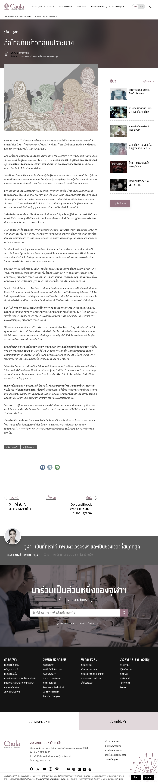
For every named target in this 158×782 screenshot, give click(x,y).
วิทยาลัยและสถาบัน (12, 691)
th (135, 7)
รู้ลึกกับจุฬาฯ (125, 682)
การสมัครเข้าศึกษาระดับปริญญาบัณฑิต (20, 678)
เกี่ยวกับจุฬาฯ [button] (37, 6)
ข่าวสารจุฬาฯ (125, 665)
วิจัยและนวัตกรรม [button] (65, 6)
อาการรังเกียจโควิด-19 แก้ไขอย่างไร (139, 128)
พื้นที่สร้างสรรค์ (87, 682)
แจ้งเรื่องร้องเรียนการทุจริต (115, 755)
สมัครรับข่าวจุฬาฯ (39, 721)
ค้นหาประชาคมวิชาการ (52, 678)
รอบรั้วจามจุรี (125, 678)
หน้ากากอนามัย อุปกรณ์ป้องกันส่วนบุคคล (139, 91)
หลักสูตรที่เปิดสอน (11, 665)
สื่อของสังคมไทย (13, 447)
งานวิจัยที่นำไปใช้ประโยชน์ (53, 669)
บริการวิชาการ (86, 665)
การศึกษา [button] (50, 6)
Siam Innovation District (53, 687)
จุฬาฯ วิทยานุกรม (49, 682)
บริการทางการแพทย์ (89, 669)
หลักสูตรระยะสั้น (10, 674)
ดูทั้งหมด (148, 81)
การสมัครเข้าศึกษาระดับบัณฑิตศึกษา (19, 682)
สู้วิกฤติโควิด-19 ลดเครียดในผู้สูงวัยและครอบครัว (140, 146)
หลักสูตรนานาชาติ (11, 669)
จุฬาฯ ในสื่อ (124, 674)
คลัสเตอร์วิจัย (48, 665)
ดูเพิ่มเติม (120, 203)
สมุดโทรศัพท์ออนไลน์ (113, 746)
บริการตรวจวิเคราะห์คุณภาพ (92, 674)
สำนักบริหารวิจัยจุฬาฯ (51, 696)
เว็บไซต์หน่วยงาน (94, 623)
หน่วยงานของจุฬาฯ (112, 741)
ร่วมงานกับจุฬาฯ (118, 6)
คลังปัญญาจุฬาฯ (49, 674)
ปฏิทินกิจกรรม (126, 669)
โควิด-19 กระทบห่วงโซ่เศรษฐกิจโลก (139, 164)
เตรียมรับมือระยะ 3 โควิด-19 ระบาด (139, 183)
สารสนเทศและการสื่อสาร (91, 678)
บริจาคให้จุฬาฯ (118, 721)
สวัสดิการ (81, 623)
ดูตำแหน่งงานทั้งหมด (65, 623)
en (141, 7)
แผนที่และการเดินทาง (113, 750)
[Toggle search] (150, 6)
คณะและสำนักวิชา (11, 687)
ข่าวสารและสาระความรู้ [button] (99, 6)
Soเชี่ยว (123, 687)
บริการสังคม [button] (81, 6)
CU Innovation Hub (51, 691)
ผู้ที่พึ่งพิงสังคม (30, 447)
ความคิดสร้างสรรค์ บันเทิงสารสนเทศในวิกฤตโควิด (141, 110)
